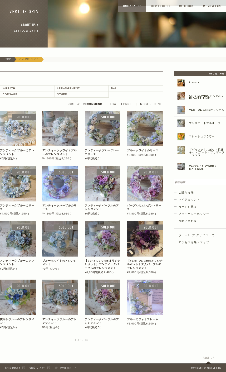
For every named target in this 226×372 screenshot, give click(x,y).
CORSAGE (10, 94)
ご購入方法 (186, 192)
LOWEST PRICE (121, 104)
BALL (114, 88)
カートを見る (187, 206)
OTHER (62, 94)
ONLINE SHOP (29, 59)
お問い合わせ (187, 220)
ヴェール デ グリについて (196, 235)
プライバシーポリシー (193, 213)
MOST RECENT (151, 104)
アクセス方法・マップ (193, 242)
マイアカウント (189, 199)
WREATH (9, 88)
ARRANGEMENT (68, 88)
